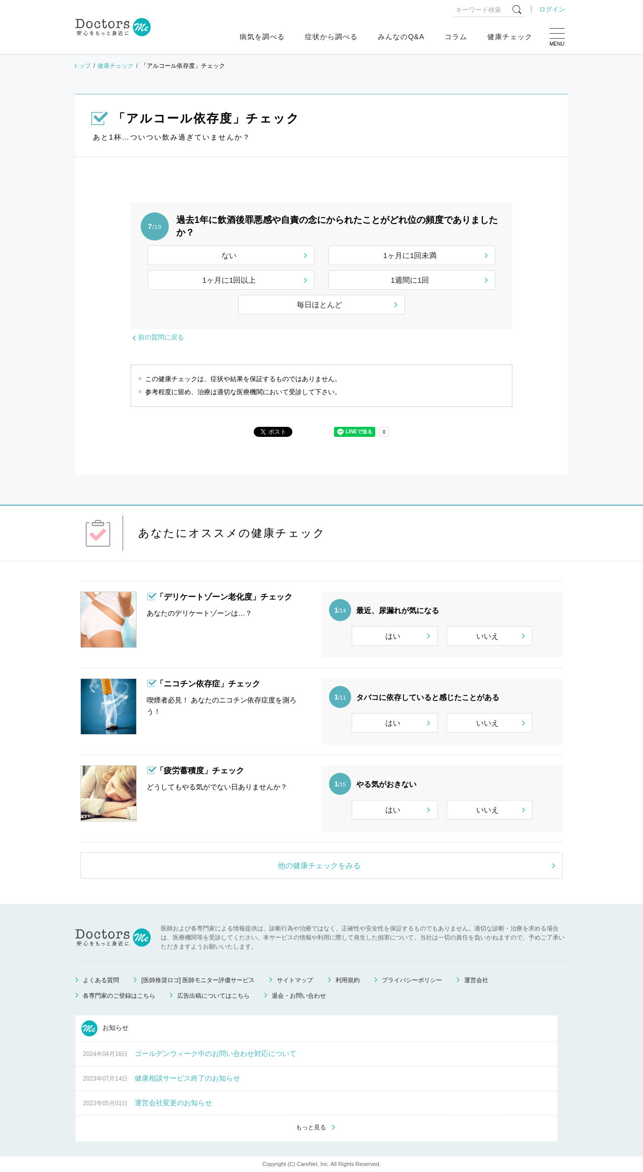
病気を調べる (262, 37)
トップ (82, 65)
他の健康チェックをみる (319, 865)
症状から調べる (331, 37)
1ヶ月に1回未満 (410, 255)
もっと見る (311, 1127)
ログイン (552, 9)
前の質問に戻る (161, 337)
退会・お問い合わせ (299, 995)
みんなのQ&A (401, 37)
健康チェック (509, 37)
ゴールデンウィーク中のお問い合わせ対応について (215, 1053)
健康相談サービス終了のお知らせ (187, 1078)
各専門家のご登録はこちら (119, 995)
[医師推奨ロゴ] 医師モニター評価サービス (198, 980)
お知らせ (105, 1028)
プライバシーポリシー (412, 980)
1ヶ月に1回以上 (229, 280)
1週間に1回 (410, 280)
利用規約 (348, 980)
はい (392, 636)
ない (229, 255)
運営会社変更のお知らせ (173, 1103)
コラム (456, 37)
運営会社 (476, 980)
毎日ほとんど (319, 304)
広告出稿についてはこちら (213, 995)
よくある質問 (101, 980)
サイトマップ (295, 980)
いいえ (487, 636)
